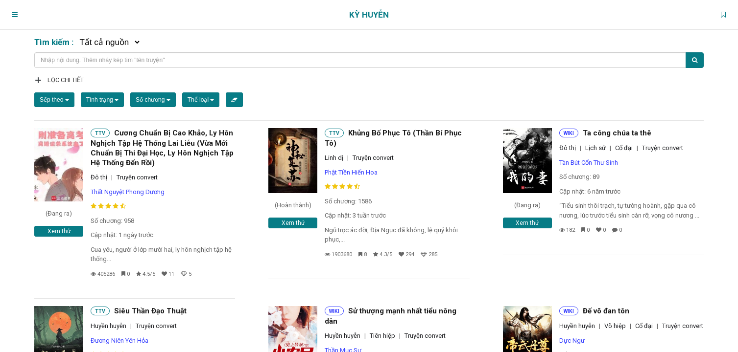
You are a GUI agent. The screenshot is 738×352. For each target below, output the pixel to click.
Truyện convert (137, 177)
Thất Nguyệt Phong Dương (128, 192)
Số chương (153, 99)
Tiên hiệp (382, 335)
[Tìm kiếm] (695, 60)
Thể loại (201, 99)
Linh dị (334, 157)
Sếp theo (54, 99)
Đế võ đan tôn (606, 311)
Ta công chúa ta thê (617, 133)
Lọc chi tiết (66, 80)
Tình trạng (102, 99)
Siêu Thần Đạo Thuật (150, 311)
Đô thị (99, 177)
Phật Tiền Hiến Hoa (351, 172)
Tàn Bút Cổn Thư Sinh (588, 162)
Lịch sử (595, 148)
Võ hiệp (615, 326)
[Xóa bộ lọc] (234, 99)
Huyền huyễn (108, 326)
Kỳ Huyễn (369, 15)
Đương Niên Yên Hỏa (119, 340)
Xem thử (59, 231)
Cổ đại (624, 148)
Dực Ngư (572, 340)
